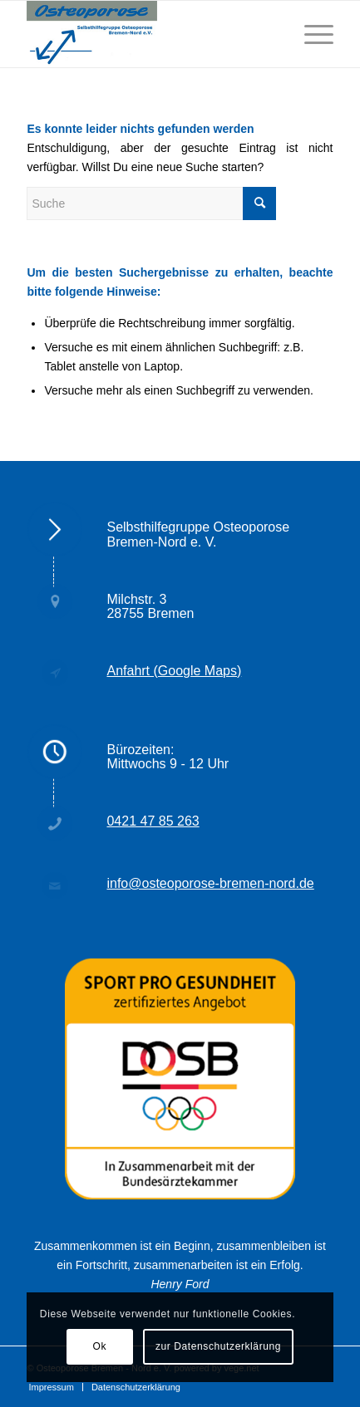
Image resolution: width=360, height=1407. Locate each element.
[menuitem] (50, 1387)
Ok (99, 1346)
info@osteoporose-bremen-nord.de (209, 883)
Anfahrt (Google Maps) (173, 671)
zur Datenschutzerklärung (218, 1346)
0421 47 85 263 (152, 821)
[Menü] (310, 34)
